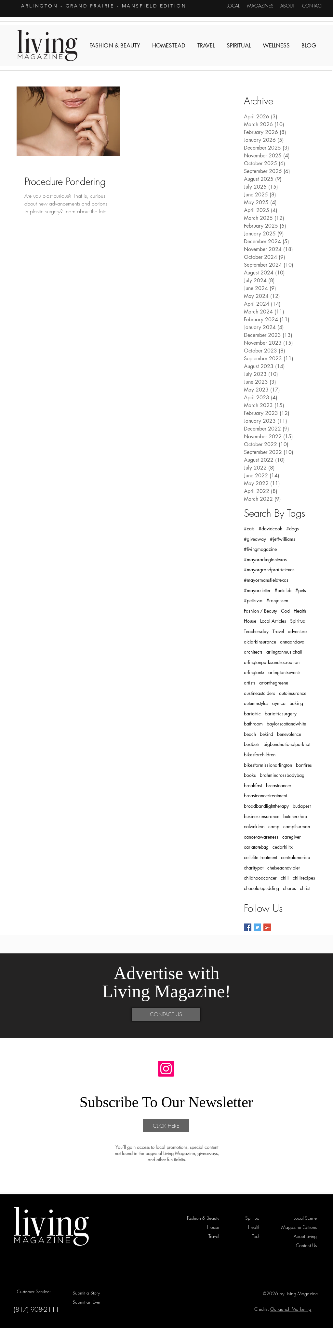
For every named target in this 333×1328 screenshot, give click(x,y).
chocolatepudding (261, 888)
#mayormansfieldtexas (266, 580)
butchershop (295, 816)
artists (249, 683)
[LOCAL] (233, 6)
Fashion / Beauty (260, 611)
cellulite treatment (260, 857)
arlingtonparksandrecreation (272, 662)
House (250, 621)
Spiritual (298, 621)
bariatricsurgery (281, 713)
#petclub (282, 590)
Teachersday (256, 631)
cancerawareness (261, 837)
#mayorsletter (257, 590)
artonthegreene (273, 683)
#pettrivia (253, 600)
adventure (297, 631)
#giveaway (255, 539)
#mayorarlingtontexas (265, 559)
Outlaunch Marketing (291, 1309)
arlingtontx (254, 672)
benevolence (289, 734)
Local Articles (273, 621)
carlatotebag (256, 847)
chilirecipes (304, 878)
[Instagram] (166, 1069)
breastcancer (278, 785)
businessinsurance (261, 816)
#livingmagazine (260, 549)
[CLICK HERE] (166, 1125)
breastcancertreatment (265, 795)
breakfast (253, 785)
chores (289, 888)
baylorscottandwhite (286, 724)
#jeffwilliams (282, 539)
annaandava (292, 642)
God (285, 611)
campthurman (296, 826)
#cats (249, 528)
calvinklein (254, 826)
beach (250, 734)
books (250, 775)
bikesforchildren (259, 754)
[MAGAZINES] (260, 6)
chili (285, 878)
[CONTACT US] (166, 1014)
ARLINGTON (39, 6)
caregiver (291, 837)
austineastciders (259, 693)
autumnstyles (256, 703)
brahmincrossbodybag (282, 775)
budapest (302, 806)
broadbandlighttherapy (266, 806)
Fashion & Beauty (41, 167)
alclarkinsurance (260, 642)
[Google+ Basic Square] (267, 927)
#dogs (292, 528)
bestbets (252, 744)
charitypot (253, 868)
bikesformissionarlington (268, 765)
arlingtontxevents (284, 672)
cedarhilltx (283, 847)
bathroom (253, 724)
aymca (279, 703)
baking (296, 703)
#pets (300, 590)
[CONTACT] (312, 6)
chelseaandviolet (283, 868)
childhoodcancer (260, 878)
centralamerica (295, 857)
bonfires (304, 765)
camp (273, 826)
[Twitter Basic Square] (257, 927)
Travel (278, 631)
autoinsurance (292, 693)
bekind (266, 734)
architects (253, 652)
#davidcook (270, 528)
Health (300, 611)
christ (305, 888)
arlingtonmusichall (284, 652)
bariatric (252, 713)
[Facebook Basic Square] (247, 927)
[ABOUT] (287, 6)
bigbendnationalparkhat (286, 744)
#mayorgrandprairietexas (269, 569)
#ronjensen (277, 600)
